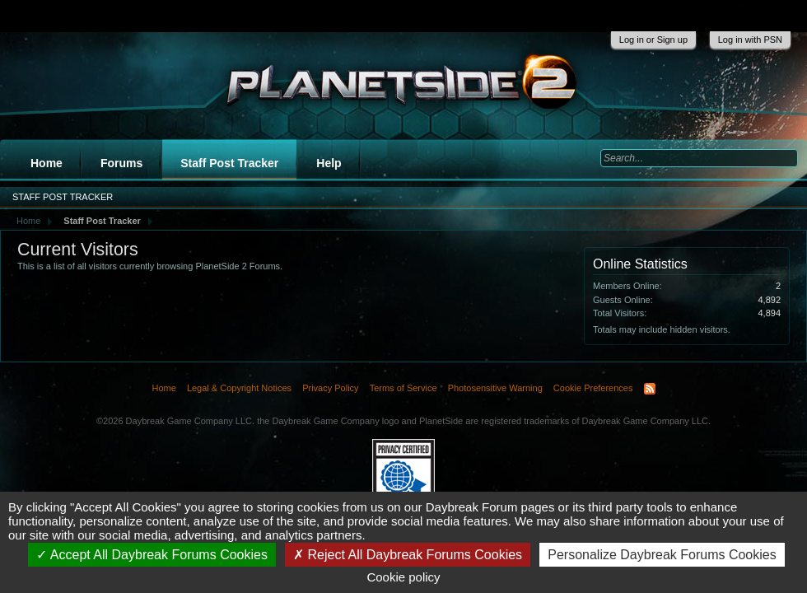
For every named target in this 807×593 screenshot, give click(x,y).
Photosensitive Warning (495, 388)
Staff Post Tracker (229, 163)
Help (328, 163)
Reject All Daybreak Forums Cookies (407, 555)
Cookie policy (403, 577)
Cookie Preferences (593, 388)
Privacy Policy (330, 388)
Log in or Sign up (653, 39)
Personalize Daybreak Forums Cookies (662, 555)
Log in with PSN (750, 39)
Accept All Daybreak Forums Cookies (152, 555)
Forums (121, 163)
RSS (649, 389)
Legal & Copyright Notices (239, 388)
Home (46, 163)
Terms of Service (403, 388)
